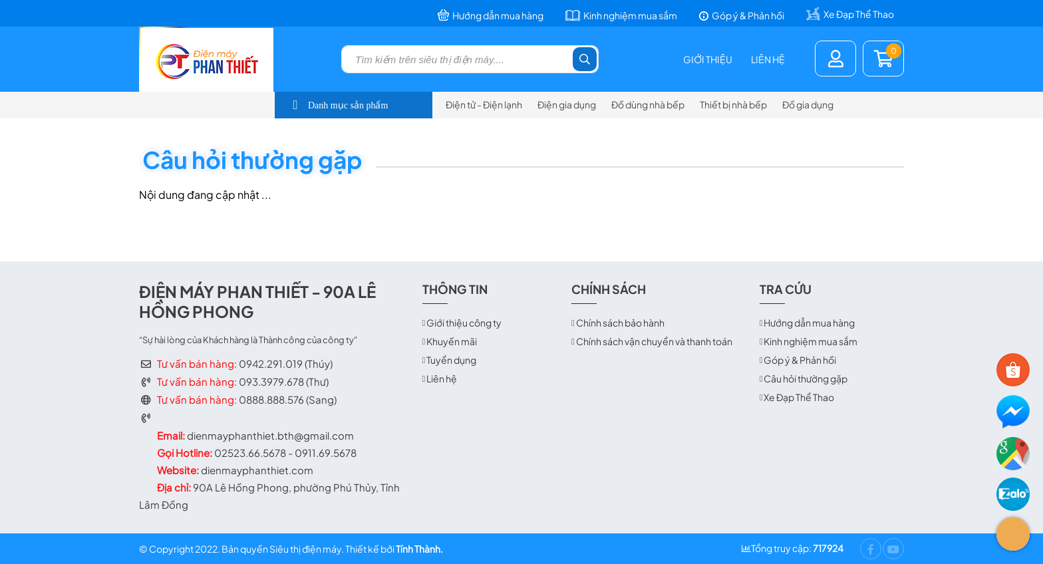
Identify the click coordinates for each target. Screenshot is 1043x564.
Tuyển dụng (451, 360)
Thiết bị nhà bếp (733, 104)
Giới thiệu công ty (464, 323)
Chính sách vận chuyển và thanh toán (654, 341)
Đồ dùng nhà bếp (647, 104)
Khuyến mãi (451, 341)
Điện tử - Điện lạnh (484, 104)
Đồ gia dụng (807, 104)
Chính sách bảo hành (620, 323)
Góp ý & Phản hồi (800, 360)
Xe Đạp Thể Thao (799, 397)
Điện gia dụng (566, 104)
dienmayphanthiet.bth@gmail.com (270, 435)
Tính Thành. (419, 549)
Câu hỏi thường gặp (805, 378)
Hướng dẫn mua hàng (809, 323)
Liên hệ (768, 59)
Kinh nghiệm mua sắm (810, 341)
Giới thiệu (707, 59)
